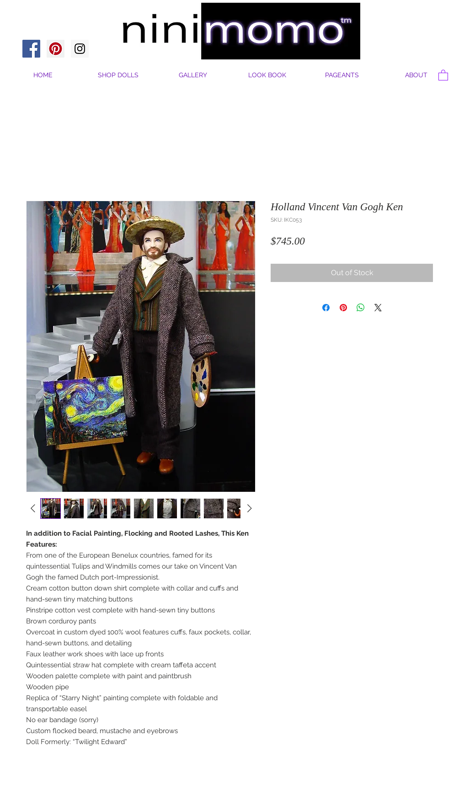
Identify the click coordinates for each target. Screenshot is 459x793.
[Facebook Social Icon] (31, 49)
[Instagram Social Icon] (80, 49)
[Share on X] (378, 307)
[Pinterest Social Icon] (55, 49)
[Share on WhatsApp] (360, 307)
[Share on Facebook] (325, 307)
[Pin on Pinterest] (343, 307)
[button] (416, 75)
